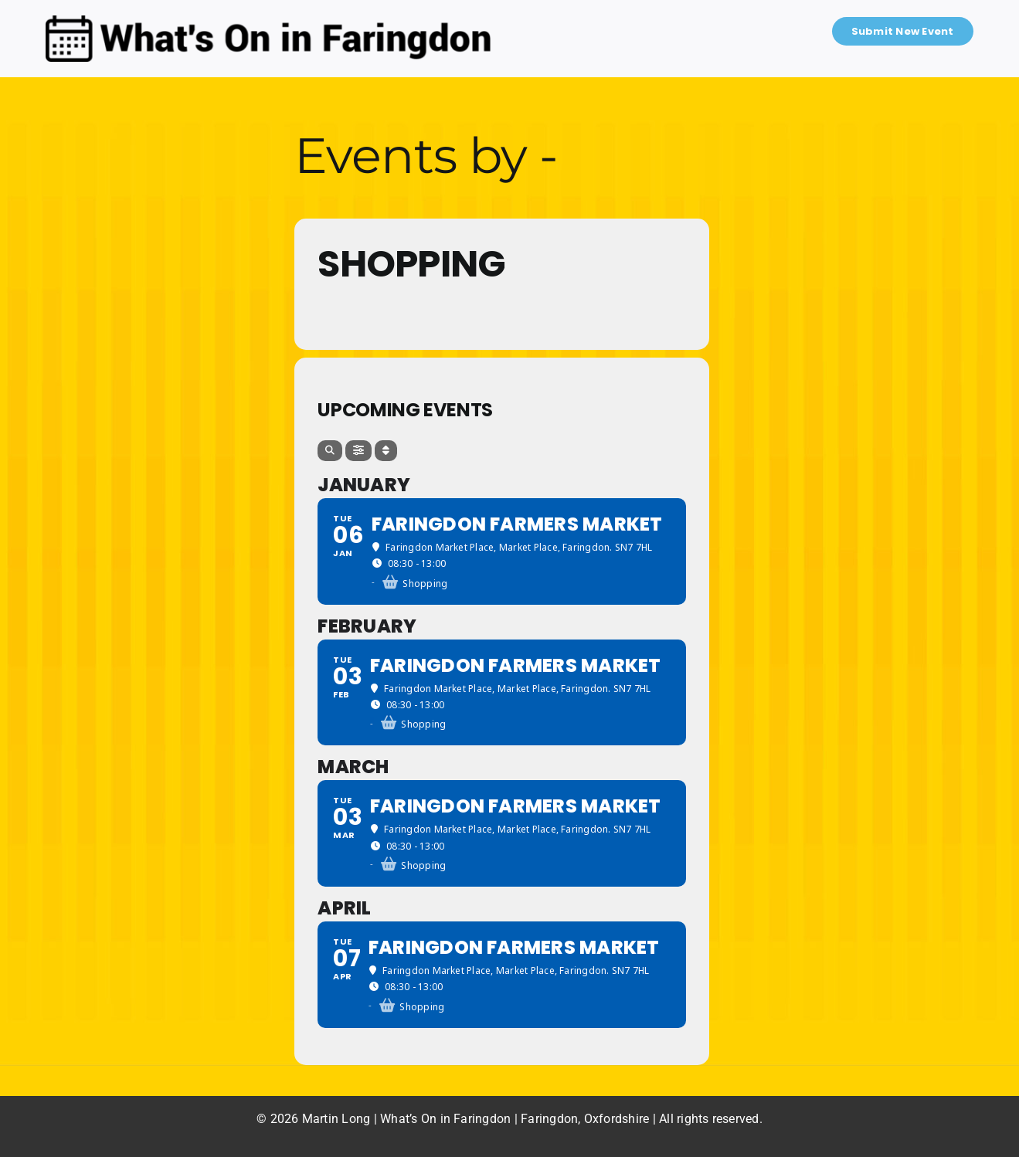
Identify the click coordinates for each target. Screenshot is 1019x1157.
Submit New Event (902, 31)
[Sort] (386, 450)
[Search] (330, 450)
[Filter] (358, 450)
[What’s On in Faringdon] (268, 21)
